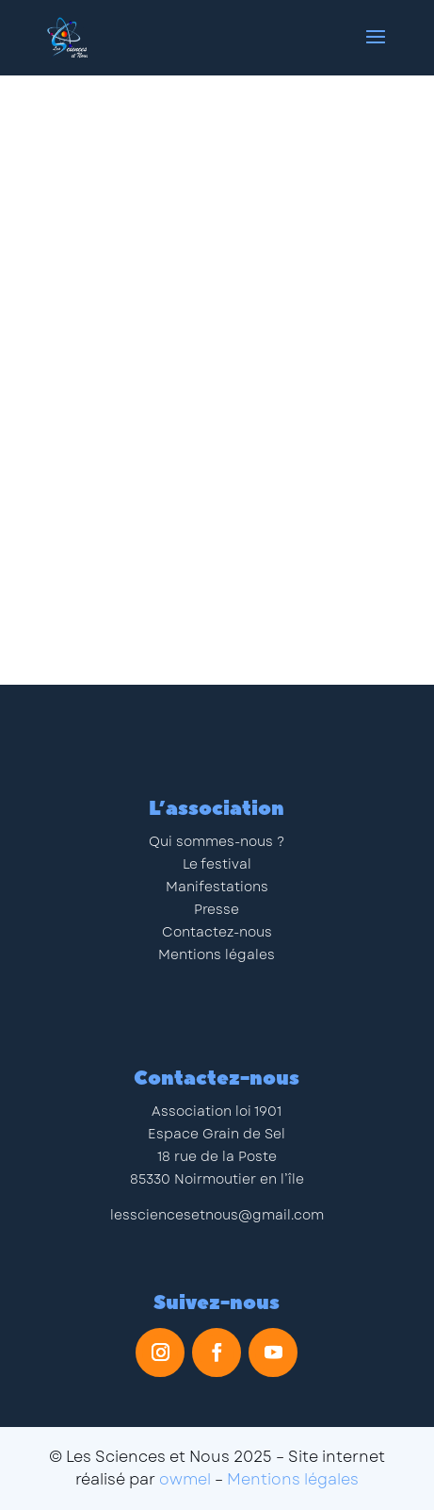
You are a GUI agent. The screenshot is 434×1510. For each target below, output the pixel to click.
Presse (216, 909)
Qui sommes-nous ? (216, 841)
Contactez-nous (217, 931)
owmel (185, 1479)
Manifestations (217, 886)
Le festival (217, 864)
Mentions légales (216, 954)
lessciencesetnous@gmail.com (217, 1214)
